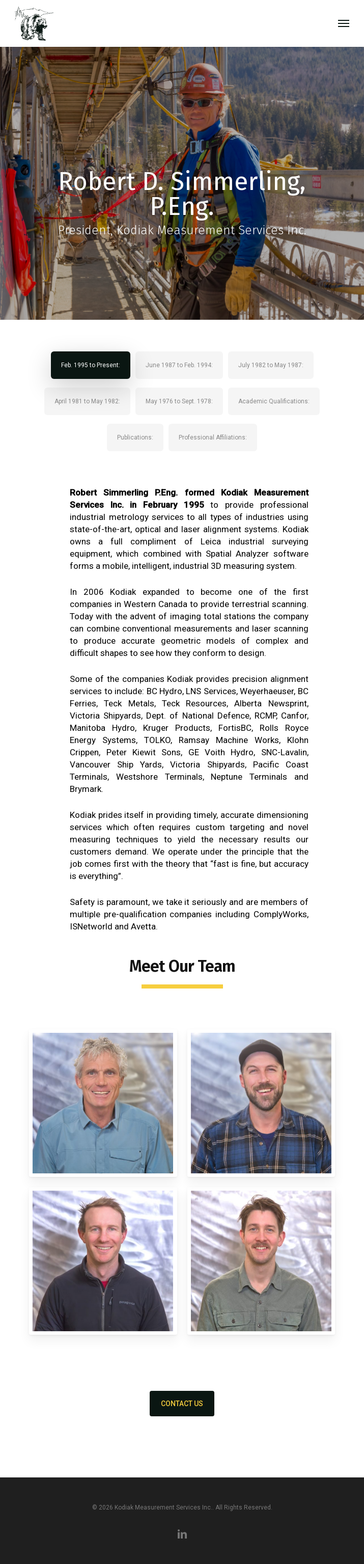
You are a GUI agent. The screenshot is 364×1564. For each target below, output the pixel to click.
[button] (343, 23)
